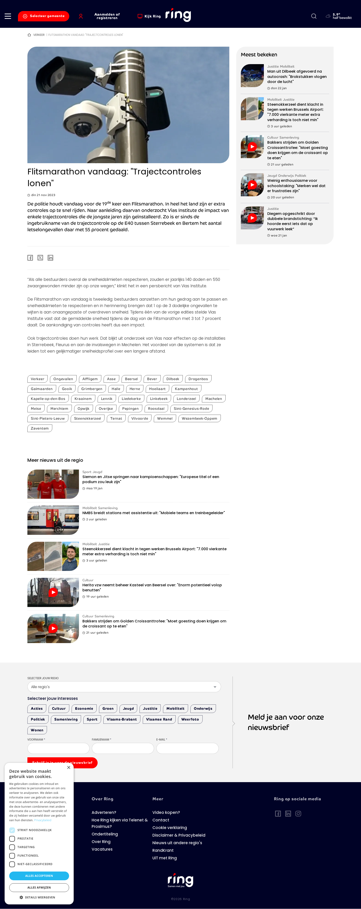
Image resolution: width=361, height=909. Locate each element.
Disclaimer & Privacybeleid (178, 836)
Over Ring (101, 842)
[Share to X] (40, 258)
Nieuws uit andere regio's (177, 843)
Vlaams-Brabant (122, 719)
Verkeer (39, 35)
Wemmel (165, 418)
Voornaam (36, 739)
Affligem (90, 379)
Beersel (131, 379)
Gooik (67, 389)
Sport (92, 719)
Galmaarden (42, 389)
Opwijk (84, 408)
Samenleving (66, 719)
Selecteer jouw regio (43, 678)
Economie (84, 708)
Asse (111, 379)
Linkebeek (159, 398)
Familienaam (101, 739)
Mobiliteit (175, 708)
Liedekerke (131, 398)
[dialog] (39, 833)
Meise (36, 408)
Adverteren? (104, 813)
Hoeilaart (157, 389)
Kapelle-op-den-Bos (48, 398)
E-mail (161, 739)
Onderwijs (203, 708)
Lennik (107, 398)
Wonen (37, 730)
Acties (37, 708)
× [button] (68, 767)
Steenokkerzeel (87, 418)
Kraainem (83, 398)
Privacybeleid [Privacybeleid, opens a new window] (42, 820)
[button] (8, 16)
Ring (186, 899)
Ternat (116, 418)
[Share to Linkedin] (50, 258)
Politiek (38, 719)
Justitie (150, 708)
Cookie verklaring (169, 828)
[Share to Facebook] (30, 258)
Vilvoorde (139, 418)
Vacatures (102, 850)
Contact (160, 820)
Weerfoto (190, 719)
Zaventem (40, 428)
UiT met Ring (164, 858)
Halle (116, 389)
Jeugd (128, 708)
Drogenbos (198, 379)
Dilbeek (172, 379)
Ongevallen (63, 379)
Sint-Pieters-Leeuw (48, 418)
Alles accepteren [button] (39, 876)
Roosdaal (156, 408)
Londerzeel (186, 398)
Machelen (213, 398)
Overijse (106, 408)
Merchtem (59, 408)
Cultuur (59, 708)
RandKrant (163, 851)
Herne (135, 389)
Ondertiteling (105, 834)
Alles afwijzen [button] (39, 887)
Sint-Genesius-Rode (191, 408)
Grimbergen (91, 389)
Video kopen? (166, 813)
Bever (152, 379)
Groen (108, 708)
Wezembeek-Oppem (199, 418)
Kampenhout (186, 389)
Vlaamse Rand (159, 719)
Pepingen (130, 408)
